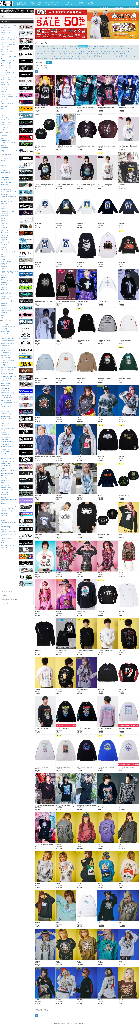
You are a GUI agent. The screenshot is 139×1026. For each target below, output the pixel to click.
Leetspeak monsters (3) (7, 168)
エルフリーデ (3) (5, 213)
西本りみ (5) (4, 287)
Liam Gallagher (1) (5, 437)
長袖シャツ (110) (93, 46)
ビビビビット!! (26, 399)
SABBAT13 (26, 288)
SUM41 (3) (3, 529)
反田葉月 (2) (4, 268)
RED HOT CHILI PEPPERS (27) (9, 506)
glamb (26, 48)
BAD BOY (26, 385)
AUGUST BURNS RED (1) (7, 341)
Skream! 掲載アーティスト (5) (8, 192)
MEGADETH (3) (5, 449)
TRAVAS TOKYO (26, 220)
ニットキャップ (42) (68, 53)
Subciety (26, 55)
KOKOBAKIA (26, 351)
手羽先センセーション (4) (7, 280)
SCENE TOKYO (26, 41)
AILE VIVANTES (26, 426)
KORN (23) (3, 432)
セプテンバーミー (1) (6, 261)
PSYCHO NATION (26, 82)
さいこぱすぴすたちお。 (26, 227)
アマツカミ (26, 247)
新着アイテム (22, 4)
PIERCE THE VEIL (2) (6, 490)
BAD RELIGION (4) (6, 350)
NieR (26, 419)
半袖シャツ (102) (73, 46)
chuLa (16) (3, 145)
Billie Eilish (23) (5, 355)
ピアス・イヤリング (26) (78, 56)
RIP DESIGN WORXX (26, 577)
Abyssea (26, 199)
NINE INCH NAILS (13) (7, 473)
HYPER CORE (26, 481)
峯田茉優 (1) (4, 303)
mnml (26, 186)
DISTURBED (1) (5, 388)
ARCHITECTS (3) (5, 336)
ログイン (104, 7)
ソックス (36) (66, 56)
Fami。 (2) (3, 156)
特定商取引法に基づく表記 (17, 599)
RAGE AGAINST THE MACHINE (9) (9, 500)
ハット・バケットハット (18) (53, 53)
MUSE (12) (3, 468)
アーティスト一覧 (51, 4)
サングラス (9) (79, 53)
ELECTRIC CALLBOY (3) (7, 393)
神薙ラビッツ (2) (5, 218)
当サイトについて (17, 591)
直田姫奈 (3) (4, 256)
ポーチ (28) (105, 53)
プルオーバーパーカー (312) (59, 48)
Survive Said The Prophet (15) (8, 196)
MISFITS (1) (4, 456)
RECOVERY (26, 165)
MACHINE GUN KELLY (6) (7, 442)
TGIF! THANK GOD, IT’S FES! (26, 343)
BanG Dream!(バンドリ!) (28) (8, 143)
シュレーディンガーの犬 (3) (8, 252)
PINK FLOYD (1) (5, 492)
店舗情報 (91, 4)
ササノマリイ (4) (5, 242)
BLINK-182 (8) (4, 362)
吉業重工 (26, 158)
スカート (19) (111, 51)
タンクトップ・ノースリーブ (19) (44, 51)
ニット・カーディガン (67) (42, 48)
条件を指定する (40, 62)
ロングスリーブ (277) (6, 30)
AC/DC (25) (4, 329)
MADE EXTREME (26, 336)
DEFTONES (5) (5, 385)
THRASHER (26, 358)
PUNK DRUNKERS (26, 138)
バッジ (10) (133, 56)
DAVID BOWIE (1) (5, 381)
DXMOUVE (26, 302)
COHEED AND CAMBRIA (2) (8, 376)
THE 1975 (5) (4, 324)
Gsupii (26, 322)
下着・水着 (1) (125, 56)
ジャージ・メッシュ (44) (62, 51)
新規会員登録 (118, 7)
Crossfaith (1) (4, 147)
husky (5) (3, 165)
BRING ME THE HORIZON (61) (9, 367)
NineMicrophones (26, 281)
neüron (26, 315)
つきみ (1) (3, 275)
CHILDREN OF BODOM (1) (8, 373)
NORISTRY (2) (4, 289)
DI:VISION (26, 440)
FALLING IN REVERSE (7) (7, 397)
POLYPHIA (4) (4, 494)
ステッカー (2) (77, 58)
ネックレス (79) (88, 53)
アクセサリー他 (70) (55, 58)
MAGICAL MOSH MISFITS (26, 123)
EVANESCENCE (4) (6, 395)
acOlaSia (26, 543)
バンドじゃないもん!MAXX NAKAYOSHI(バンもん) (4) (8, 292)
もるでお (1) (4, 308)
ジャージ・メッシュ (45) (7, 60)
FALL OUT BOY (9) (6, 400)
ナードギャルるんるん (26, 412)
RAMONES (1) (4, 503)
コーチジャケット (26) (112, 48)
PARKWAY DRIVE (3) (6, 487)
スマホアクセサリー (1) (41, 58)
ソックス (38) (4, 101)
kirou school (26, 584)
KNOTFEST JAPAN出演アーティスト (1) (9, 429)
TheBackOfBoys (26, 460)
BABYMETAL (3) (5, 140)
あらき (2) (3, 206)
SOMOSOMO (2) (5, 194)
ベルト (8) (112, 53)
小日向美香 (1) (4, 235)
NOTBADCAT (26, 274)
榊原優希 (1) (4, 240)
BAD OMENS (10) (5, 348)
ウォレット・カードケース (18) (44, 56)
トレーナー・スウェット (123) (9, 37)
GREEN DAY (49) (5, 409)
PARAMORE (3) (5, 485)
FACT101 (26, 474)
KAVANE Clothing (26, 233)
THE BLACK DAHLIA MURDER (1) (9, 534)
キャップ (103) (4, 75)
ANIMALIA (26, 494)
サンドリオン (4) (5, 247)
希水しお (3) (4, 220)
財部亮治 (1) (4, 266)
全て (48, 46)
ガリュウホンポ (26, 487)
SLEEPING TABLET (26, 240)
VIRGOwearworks (26, 172)
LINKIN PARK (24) (5, 439)
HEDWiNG (26, 446)
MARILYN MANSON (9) (7, 446)
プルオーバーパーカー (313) (8, 42)
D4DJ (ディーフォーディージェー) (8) (9, 150)
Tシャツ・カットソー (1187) (8, 25)
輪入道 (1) (3, 317)
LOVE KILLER (26, 515)
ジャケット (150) (5, 47)
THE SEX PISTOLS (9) (7, 511)
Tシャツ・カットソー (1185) (59, 46)
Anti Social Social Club (26, 536)
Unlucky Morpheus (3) (6, 201)
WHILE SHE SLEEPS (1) (7, 545)
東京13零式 (26, 254)
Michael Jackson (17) (6, 454)
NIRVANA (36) (4, 475)
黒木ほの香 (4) (4, 230)
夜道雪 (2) (3, 315)
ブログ (81, 4)
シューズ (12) (58, 56)
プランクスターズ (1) (6, 296)
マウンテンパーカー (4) (125, 48)
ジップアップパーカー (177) (76, 48)
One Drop (26, 309)
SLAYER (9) (4, 515)
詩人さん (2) (4, 249)
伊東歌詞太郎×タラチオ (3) (8, 211)
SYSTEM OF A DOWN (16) (8, 531)
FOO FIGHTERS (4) (6, 406)
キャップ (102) (39, 53)
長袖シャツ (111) (5, 32)
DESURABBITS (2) (6, 154)
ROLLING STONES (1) (7, 508)
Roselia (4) (3, 187)
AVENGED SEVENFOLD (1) (8, 343)
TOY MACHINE (26, 145)
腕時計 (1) (97, 56)
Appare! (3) (3, 138)
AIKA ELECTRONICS (26, 392)
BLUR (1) (3, 365)
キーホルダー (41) (67, 58)
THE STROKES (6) (6, 527)
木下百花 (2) (4, 223)
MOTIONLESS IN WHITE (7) (8, 461)
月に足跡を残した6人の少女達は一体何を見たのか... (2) (9, 272)
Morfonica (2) (4, 175)
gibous (26, 131)
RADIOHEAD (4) (5, 497)
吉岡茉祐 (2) (4, 313)
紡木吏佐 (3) (4, 277)
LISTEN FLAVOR (26, 96)
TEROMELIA (26, 508)
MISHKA (26, 467)
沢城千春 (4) (4, 244)
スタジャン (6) (100, 48)
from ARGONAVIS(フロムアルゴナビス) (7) (9, 159)
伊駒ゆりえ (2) (4, 208)
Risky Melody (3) (5, 184)
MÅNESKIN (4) (4, 444)
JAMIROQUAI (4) (5, 416)
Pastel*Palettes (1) (5, 177)
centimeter (26, 152)
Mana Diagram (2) (5, 172)
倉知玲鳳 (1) (4, 228)
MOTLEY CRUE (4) (6, 463)
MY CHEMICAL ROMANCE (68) (9, 470)
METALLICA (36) (5, 451)
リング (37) (90, 56)
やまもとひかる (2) (6, 310)
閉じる (49, 62)
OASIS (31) (4, 478)
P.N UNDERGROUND (26, 89)
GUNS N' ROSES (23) (6, 411)
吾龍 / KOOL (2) (5, 237)
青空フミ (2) (4, 204)
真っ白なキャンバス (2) (7, 298)
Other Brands (26, 564)
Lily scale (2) (4, 170)
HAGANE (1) (4, 163)
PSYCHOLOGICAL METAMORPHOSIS (26, 522)
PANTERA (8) (4, 482)
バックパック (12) (121, 53)
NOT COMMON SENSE (26, 550)
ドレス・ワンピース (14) (123, 51)
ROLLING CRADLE (26, 365)
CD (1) (84, 58)
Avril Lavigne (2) (5, 345)
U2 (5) (2, 543)
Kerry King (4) (4, 421)
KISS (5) (3, 426)
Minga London (26, 75)
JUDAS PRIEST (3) (6, 418)
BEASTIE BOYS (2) (6, 353)
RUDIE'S (26, 193)
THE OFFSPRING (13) (6, 538)
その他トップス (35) (76, 51)
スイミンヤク (26, 501)
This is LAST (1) (5, 199)
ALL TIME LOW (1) (5, 331)
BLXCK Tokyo (26, 433)
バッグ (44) (97, 53)
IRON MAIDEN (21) (6, 414)
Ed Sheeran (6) (5, 390)
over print (26, 34)
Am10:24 (26, 295)
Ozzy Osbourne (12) (6, 480)
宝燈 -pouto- (26, 261)
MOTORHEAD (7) (5, 466)
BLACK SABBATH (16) (6, 357)
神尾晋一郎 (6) (4, 216)
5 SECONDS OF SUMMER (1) (9, 326)
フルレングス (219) (88, 51)
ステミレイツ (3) (5, 259)
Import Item (26, 557)
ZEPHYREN (26, 530)
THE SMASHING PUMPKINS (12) (8, 523)
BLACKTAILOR (26, 179)
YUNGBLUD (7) (5, 547)
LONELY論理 (26, 453)
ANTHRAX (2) (4, 333)
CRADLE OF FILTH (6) (6, 378)
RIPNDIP (26, 116)
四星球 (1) (3, 254)
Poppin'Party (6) (5, 180)
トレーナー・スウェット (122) (114, 46)
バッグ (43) (4, 87)
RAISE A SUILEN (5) (6, 182)
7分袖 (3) (101, 46)
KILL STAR (26, 68)
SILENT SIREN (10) (6, 189)
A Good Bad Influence (26, 62)
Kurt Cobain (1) (5, 434)
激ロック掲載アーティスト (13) (9, 232)
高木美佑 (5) (4, 264)
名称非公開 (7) (4, 305)
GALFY (26, 27)
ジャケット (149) (90, 48)
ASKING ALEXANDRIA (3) (7, 338)
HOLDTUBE (26, 571)
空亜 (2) (3, 225)
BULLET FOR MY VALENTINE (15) (9, 370)
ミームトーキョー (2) (6, 301)
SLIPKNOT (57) (5, 520)
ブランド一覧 (36, 4)
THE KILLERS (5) (5, 423)
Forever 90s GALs (26, 405)
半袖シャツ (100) (5, 27)
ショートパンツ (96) (100, 51)
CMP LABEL (26, 268)
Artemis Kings (26, 213)
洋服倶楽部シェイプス (26, 378)
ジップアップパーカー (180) (8, 44)
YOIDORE (26, 109)
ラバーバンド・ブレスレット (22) (110, 56)
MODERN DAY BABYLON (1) (8, 458)
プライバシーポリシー (17, 603)
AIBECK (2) (4, 135)
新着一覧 (132, 7)
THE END (26, 329)
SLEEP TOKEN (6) (5, 518)
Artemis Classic (26, 206)
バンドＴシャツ (68, 4)
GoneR (26, 371)
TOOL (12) (3, 540)
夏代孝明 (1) (4, 285)
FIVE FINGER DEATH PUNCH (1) (9, 403)
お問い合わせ (17, 595)
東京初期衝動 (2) (5, 282)
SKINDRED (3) (4, 513)
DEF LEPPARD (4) (5, 383)
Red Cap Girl (26, 102)
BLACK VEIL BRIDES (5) (7, 360)
